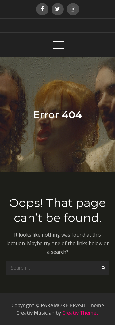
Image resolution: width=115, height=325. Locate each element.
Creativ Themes (80, 312)
